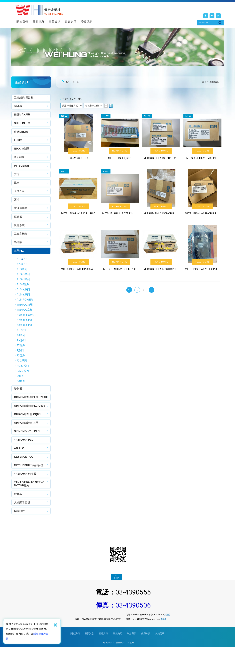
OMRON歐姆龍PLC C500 (29, 405)
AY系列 (21, 345)
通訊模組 (19, 157)
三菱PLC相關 (25, 304)
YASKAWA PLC (23, 439)
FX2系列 (22, 360)
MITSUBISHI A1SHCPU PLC (202, 193)
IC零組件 (19, 511)
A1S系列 (22, 269)
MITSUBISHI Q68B (120, 138)
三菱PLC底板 (25, 309)
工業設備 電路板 (23, 97)
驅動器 (18, 216)
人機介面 (19, 191)
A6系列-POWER (26, 315)
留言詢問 (71, 21)
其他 (16, 174)
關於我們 (22, 21)
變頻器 (18, 388)
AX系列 (21, 340)
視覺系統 (19, 225)
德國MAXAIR (22, 114)
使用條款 (145, 633)
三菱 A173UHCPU (78, 138)
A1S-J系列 (23, 284)
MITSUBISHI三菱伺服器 (28, 465)
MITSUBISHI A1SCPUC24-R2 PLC (78, 249)
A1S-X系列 (23, 289)
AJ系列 (21, 335)
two (106, 106)
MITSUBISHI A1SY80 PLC (202, 138)
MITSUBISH (21, 165)
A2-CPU (22, 264)
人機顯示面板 (22, 502)
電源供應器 (20, 208)
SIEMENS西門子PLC (27, 431)
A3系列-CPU (24, 325)
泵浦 (16, 199)
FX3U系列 (23, 370)
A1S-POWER (25, 299)
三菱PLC (19, 250)
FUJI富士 (19, 140)
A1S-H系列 (23, 279)
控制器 (18, 494)
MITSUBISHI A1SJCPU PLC (78, 193)
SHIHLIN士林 (22, 123)
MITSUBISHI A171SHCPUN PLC (202, 249)
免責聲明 (159, 633)
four (111, 106)
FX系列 (21, 355)
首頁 (204, 82)
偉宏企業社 (39, 10)
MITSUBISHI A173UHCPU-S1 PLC (161, 249)
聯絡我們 (87, 21)
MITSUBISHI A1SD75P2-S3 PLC (120, 193)
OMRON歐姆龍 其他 (26, 422)
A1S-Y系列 (23, 294)
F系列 (20, 350)
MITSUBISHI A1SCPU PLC (120, 249)
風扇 (16, 182)
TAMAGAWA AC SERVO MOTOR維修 (29, 484)
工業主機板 (20, 233)
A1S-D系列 (23, 274)
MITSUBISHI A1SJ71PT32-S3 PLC (161, 138)
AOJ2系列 (23, 365)
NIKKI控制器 (21, 148)
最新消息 (38, 21)
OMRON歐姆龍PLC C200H (30, 397)
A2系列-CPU (24, 320)
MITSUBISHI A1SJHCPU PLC (161, 193)
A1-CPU (22, 259)
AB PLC (19, 448)
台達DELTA (21, 131)
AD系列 (21, 330)
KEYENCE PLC (23, 456)
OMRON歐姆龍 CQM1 (27, 414)
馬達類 (18, 242)
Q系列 (20, 376)
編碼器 (18, 106)
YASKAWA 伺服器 (25, 473)
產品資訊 (55, 21)
